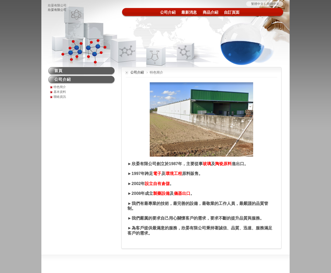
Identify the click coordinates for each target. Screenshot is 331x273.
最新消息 (189, 12)
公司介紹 (168, 12)
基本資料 (60, 92)
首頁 (58, 70)
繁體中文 (257, 4)
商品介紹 (210, 12)
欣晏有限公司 (57, 5)
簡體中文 (273, 4)
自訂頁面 (231, 12)
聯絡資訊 (60, 97)
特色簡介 (60, 87)
